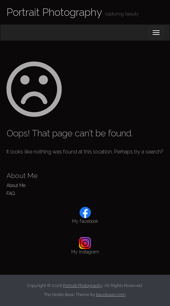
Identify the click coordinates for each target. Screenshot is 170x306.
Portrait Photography (54, 12)
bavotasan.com (110, 294)
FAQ (10, 193)
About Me (15, 185)
